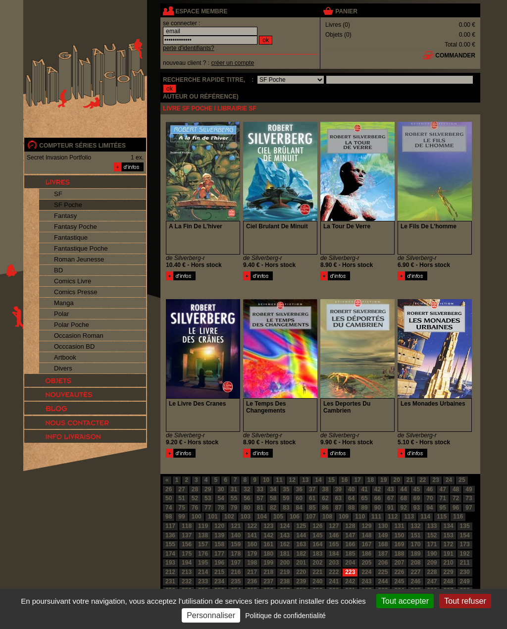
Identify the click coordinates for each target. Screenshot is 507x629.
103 (246, 516)
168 (383, 544)
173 (465, 544)
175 (187, 553)
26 (168, 489)
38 (325, 489)
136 (170, 535)
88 (351, 507)
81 (260, 507)
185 (350, 553)
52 (195, 498)
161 (268, 544)
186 (366, 553)
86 (325, 507)
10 (266, 479)
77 (207, 507)
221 (317, 572)
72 (456, 498)
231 (170, 581)
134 (449, 526)
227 (415, 572)
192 (465, 553)
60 (299, 498)
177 (219, 553)
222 (334, 572)
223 (350, 572)
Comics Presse (75, 292)
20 (396, 479)
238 (285, 581)
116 (458, 516)
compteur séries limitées (82, 145)
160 (252, 544)
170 (415, 544)
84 (299, 507)
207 (399, 562)
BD (58, 270)
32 (247, 489)
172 (449, 544)
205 (366, 562)
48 (456, 489)
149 (383, 535)
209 (432, 562)
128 (350, 526)
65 (364, 498)
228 (432, 572)
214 (203, 572)
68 (403, 498)
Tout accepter (405, 601)
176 (203, 553)
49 (468, 489)
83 (286, 507)
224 (366, 572)
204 (350, 562)
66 (377, 498)
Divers (63, 368)
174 (170, 553)
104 (262, 516)
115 (442, 516)
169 (399, 544)
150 (399, 535)
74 (168, 507)
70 (429, 498)
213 (187, 572)
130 (383, 526)
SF (58, 194)
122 (252, 526)
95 (443, 507)
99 (181, 516)
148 (366, 535)
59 (286, 498)
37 (312, 489)
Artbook (65, 357)
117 (170, 526)
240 (317, 581)
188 (399, 553)
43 (390, 489)
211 (465, 562)
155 (170, 544)
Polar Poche (71, 324)
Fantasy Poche (75, 226)
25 (461, 479)
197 (236, 562)
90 (377, 507)
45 (416, 489)
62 (325, 498)
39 (338, 489)
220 (301, 572)
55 (234, 498)
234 (219, 581)
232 (187, 581)
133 (432, 526)
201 (301, 562)
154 (465, 535)
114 (425, 516)
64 (351, 498)
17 (357, 479)
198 (252, 562)
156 (187, 544)
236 (252, 581)
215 (219, 572)
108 (327, 516)
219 (285, 572)
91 (390, 507)
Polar (61, 313)
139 (219, 535)
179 (252, 553)
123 (268, 526)
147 (350, 535)
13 (305, 479)
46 (429, 489)
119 (203, 526)
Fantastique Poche (80, 248)
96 (456, 507)
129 (366, 526)
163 (301, 544)
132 (415, 526)
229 (449, 572)
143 (285, 535)
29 (207, 489)
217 (252, 572)
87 (338, 507)
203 (334, 562)
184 (334, 553)
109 (344, 516)
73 (468, 498)
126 (317, 526)
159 (236, 544)
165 (334, 544)
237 (268, 581)
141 (252, 535)
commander (455, 55)
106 (295, 516)
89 (364, 507)
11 (279, 479)
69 (416, 498)
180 (268, 553)
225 (383, 572)
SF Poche (68, 205)
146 (334, 535)
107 (311, 516)
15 (331, 479)
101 (213, 516)
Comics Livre (72, 281)
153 (449, 535)
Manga (64, 303)
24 (449, 479)
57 (260, 498)
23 (436, 479)
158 (219, 544)
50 (168, 498)
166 (350, 544)
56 (247, 498)
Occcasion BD (74, 346)
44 (403, 489)
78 (220, 507)
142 (268, 535)
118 (187, 526)
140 (236, 535)
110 (360, 516)
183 (317, 553)
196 (219, 562)
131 (399, 526)
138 (203, 535)
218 (268, 572)
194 (187, 562)
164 (317, 544)
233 (203, 581)
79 (234, 507)
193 (170, 562)
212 (170, 572)
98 (168, 516)
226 (399, 572)
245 (399, 581)
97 (468, 507)
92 (403, 507)
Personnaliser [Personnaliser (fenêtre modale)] (211, 615)
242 (350, 581)
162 (285, 544)
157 (203, 544)
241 (334, 581)
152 (432, 535)
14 (318, 479)
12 (292, 479)
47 (443, 489)
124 (285, 526)
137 (187, 535)
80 (247, 507)
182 (301, 553)
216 (236, 572)
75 (181, 507)
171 (432, 544)
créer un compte (232, 62)
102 (229, 516)
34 (273, 489)
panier (346, 11)
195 (203, 562)
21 (409, 479)
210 (449, 562)
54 (220, 498)
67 (390, 498)
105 (278, 516)
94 (429, 507)
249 (465, 581)
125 (301, 526)
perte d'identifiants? (188, 48)
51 (181, 498)
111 (376, 516)
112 (393, 516)
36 (299, 489)
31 (234, 489)
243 (366, 581)
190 (432, 553)
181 (285, 553)
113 (409, 516)
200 (285, 562)
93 (416, 507)
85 (312, 507)
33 (260, 489)
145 (317, 535)
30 (220, 489)
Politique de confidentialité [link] (285, 616)
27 (181, 489)
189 (415, 553)
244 (383, 581)
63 (338, 498)
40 (351, 489)
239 (301, 581)
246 (415, 581)
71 (443, 498)
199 (268, 562)
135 (465, 526)
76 (195, 507)
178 (236, 553)
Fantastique (71, 237)
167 (366, 544)
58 (273, 498)
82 (273, 507)
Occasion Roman (78, 335)
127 (334, 526)
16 (344, 479)
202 (317, 562)
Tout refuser (465, 601)
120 (219, 526)
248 (449, 581)
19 (383, 479)
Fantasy (65, 215)
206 (383, 562)
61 (312, 498)
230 (465, 572)
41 (364, 489)
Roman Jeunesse (79, 259)
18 (370, 479)
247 (432, 581)
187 (383, 553)
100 (197, 516)
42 (377, 489)
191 (449, 553)
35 (286, 489)
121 (236, 526)
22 (422, 479)
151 (415, 535)
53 (207, 498)
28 (195, 489)
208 (415, 562)
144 (301, 535)
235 (236, 581)
